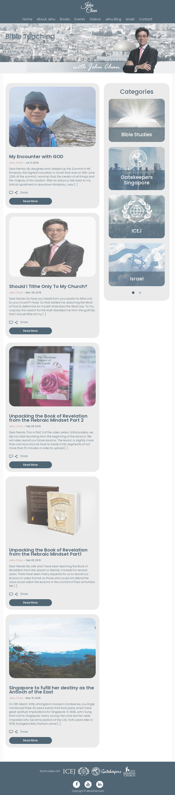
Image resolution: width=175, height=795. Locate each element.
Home (27, 19)
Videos (95, 19)
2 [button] (140, 292)
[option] (136, 120)
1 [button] (133, 292)
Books (65, 19)
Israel (130, 19)
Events (80, 19)
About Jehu (46, 19)
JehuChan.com (95, 791)
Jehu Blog (113, 19)
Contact (145, 19)
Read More (30, 201)
